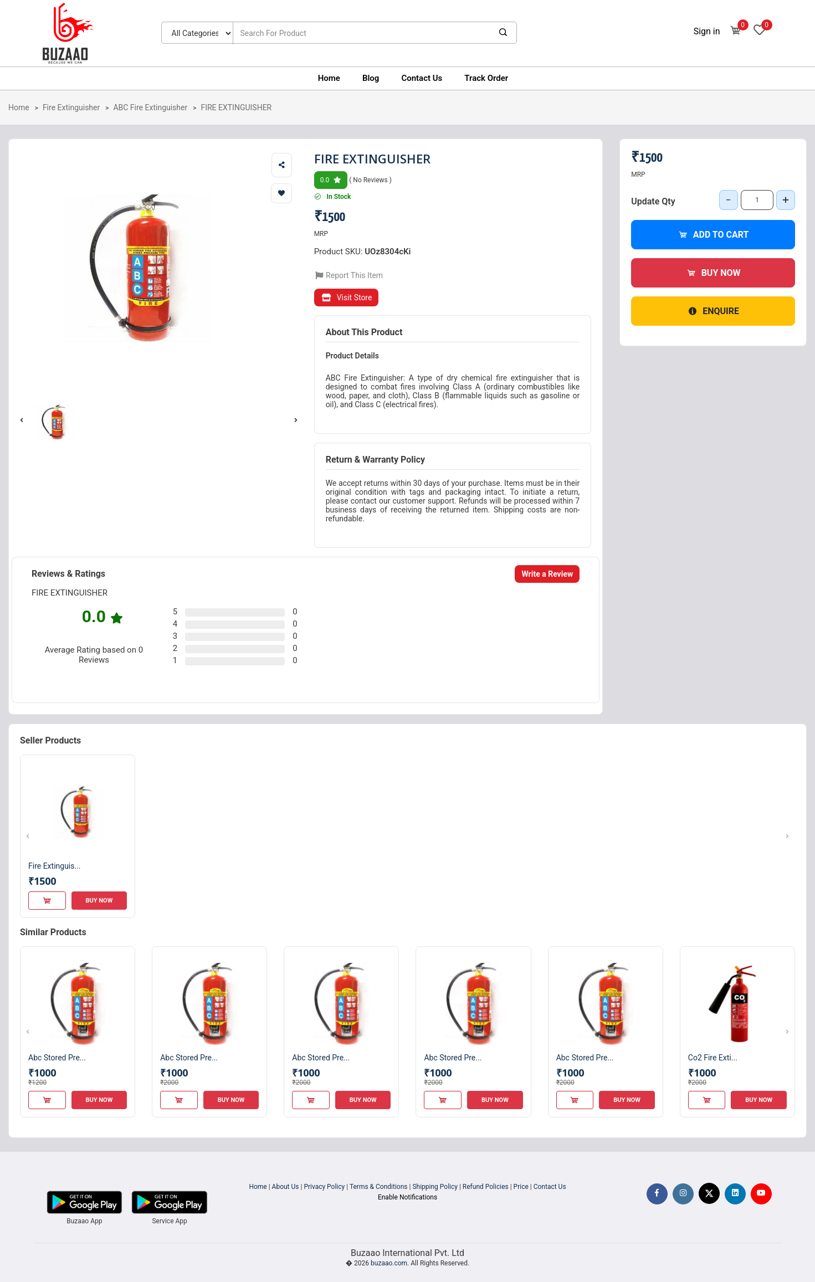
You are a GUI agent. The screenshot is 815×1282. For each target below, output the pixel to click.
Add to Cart (713, 234)
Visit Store (346, 297)
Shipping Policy (435, 1187)
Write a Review (547, 574)
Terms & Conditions (379, 1187)
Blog (370, 78)
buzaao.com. (390, 1263)
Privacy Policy (324, 1187)
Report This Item (348, 275)
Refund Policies (486, 1187)
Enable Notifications (407, 1197)
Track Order (486, 78)
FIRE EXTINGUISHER (236, 107)
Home (329, 78)
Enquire (713, 311)
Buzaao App (84, 1221)
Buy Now (713, 273)
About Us (285, 1187)
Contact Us (421, 78)
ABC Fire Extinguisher (150, 107)
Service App (169, 1221)
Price (521, 1187)
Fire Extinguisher (71, 107)
